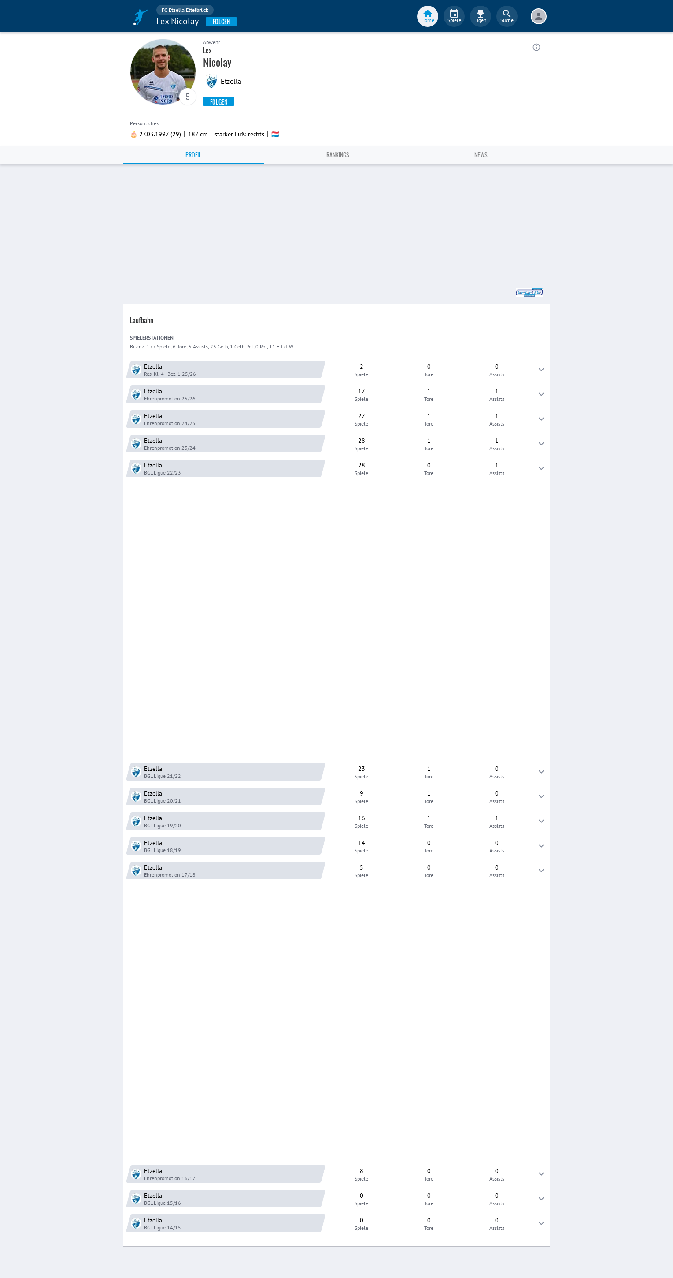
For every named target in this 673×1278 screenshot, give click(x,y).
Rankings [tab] (337, 154)
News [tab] (481, 154)
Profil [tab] (193, 154)
